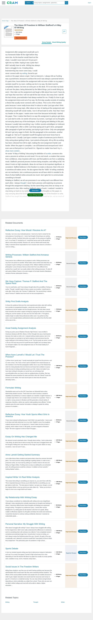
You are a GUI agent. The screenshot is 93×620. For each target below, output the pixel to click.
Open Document (20, 38)
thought (23, 183)
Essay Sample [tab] (46, 42)
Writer (63, 602)
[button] (3, 3)
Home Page (5, 20)
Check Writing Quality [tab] (59, 42)
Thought (35, 602)
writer (49, 153)
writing (24, 73)
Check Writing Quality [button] (35, 195)
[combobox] (29, 2)
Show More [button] (35, 190)
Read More (83, 237)
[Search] (66, 2)
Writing (7, 602)
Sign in (89, 2)
